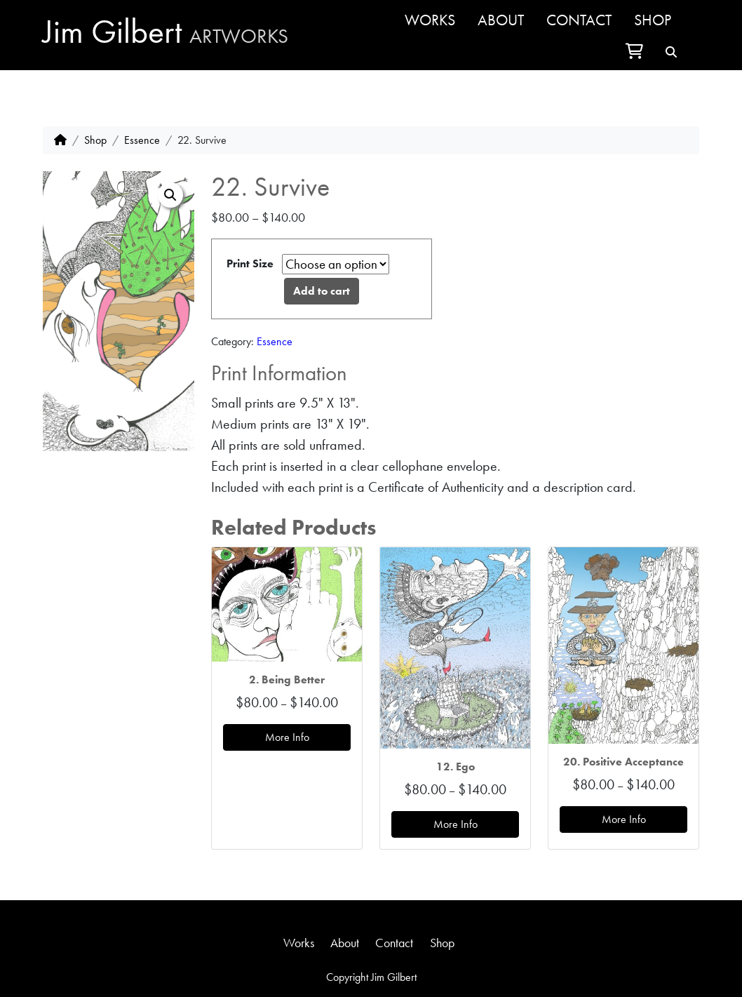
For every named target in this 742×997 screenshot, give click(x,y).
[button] (170, 195)
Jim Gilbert (165, 31)
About (501, 20)
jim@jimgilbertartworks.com (371, 960)
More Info (287, 737)
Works (430, 20)
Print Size (250, 263)
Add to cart (321, 290)
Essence (142, 140)
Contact (579, 20)
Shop (652, 20)
